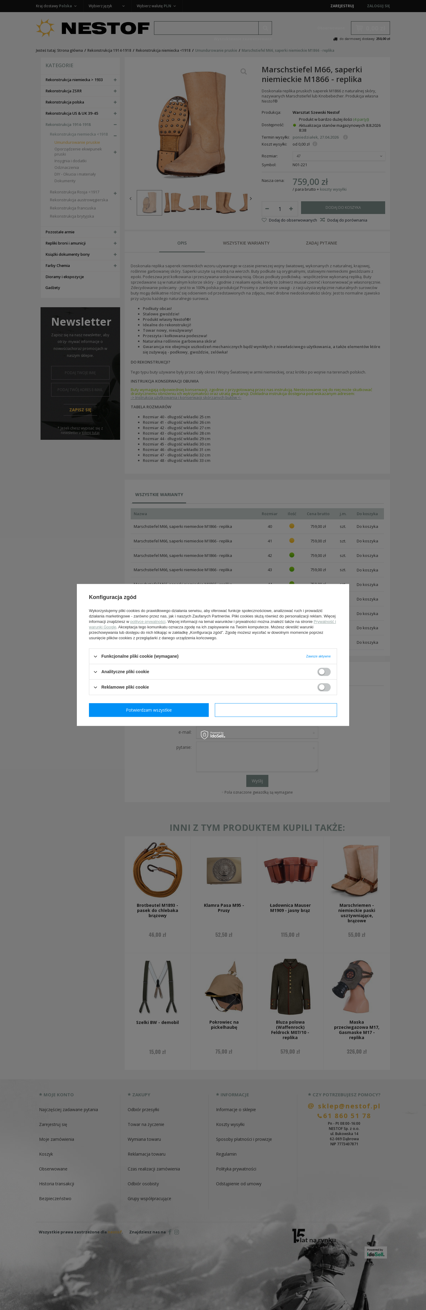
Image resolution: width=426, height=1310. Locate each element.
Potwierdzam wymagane (150, 710)
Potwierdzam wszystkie (277, 710)
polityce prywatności (147, 621)
